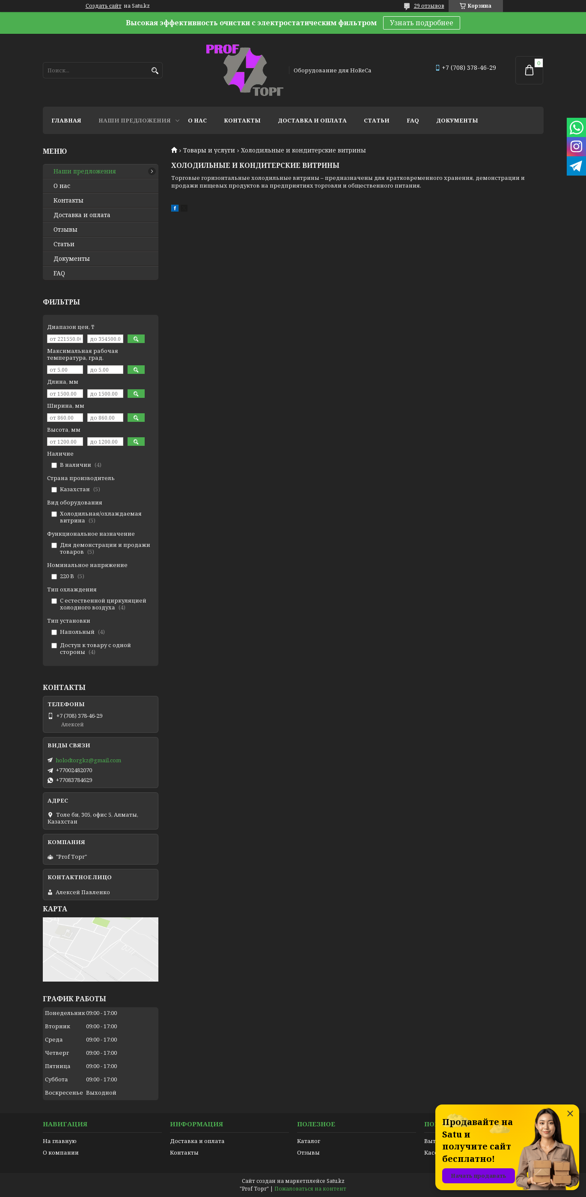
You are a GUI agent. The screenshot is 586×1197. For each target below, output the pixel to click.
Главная (66, 120)
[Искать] (155, 70)
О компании (61, 1152)
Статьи (377, 120)
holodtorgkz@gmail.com (88, 760)
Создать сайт (104, 6)
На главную (60, 1141)
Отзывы (65, 229)
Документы (457, 120)
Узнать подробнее (421, 22)
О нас (197, 120)
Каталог (308, 1141)
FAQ (413, 120)
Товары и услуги (209, 150)
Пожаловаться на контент (310, 1188)
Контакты (242, 120)
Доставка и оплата (312, 120)
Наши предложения (134, 120)
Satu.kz (336, 1181)
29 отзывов (429, 5)
